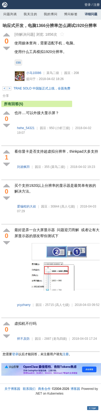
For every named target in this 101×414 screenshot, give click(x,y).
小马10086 (33, 73)
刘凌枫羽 (23, 167)
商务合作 (44, 389)
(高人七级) (67, 206)
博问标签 (71, 14)
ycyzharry (23, 305)
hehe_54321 (26, 128)
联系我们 (29, 389)
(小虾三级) (62, 128)
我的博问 (50, 14)
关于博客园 (12, 389)
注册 (96, 5)
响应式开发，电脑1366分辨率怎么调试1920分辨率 (50, 25)
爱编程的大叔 (26, 206)
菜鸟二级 (52, 73)
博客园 (75, 389)
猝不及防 (23, 339)
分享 (6, 96)
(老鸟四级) (59, 339)
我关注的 (30, 14)
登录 (87, 5)
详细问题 (91, 14)
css (18, 62)
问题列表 (10, 14)
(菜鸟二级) (57, 167)
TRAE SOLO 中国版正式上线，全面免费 (42, 88)
